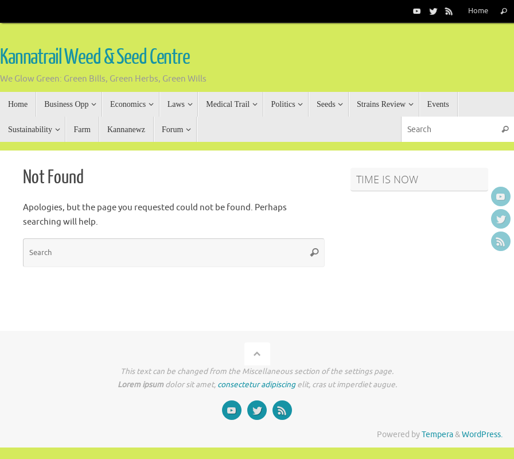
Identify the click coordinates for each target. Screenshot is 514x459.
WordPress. (482, 434)
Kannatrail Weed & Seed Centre (95, 57)
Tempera (437, 434)
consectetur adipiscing (256, 384)
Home (478, 11)
